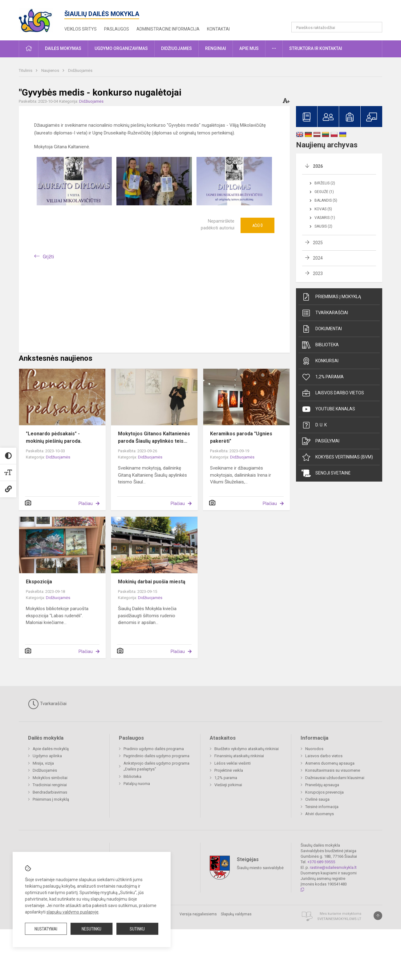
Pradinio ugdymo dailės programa (154, 748)
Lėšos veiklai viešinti (232, 763)
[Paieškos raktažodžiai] (336, 27)
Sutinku (137, 928)
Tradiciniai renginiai (50, 784)
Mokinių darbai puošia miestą (151, 582)
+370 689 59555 (321, 862)
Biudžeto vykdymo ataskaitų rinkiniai (246, 748)
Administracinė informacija (168, 29)
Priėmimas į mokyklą (331, 297)
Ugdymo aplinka (47, 756)
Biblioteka (320, 345)
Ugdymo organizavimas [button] (121, 48)
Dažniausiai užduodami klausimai (334, 777)
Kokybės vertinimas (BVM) (337, 457)
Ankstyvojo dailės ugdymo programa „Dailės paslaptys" (156, 766)
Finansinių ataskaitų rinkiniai (239, 756)
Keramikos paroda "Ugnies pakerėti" (241, 437)
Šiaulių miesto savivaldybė (260, 867)
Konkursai (320, 361)
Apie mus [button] (249, 48)
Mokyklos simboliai (50, 777)
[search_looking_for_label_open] (375, 27)
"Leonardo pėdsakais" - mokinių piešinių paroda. (54, 437)
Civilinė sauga (317, 799)
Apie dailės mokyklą (51, 748)
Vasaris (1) (324, 218)
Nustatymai (45, 928)
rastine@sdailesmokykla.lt (333, 867)
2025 (318, 242)
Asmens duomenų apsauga (329, 763)
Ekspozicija (39, 582)
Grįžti (48, 257)
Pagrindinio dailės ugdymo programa (156, 756)
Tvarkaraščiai (325, 313)
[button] (340, 13)
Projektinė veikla (228, 770)
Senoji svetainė (326, 473)
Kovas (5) (323, 209)
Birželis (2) (324, 183)
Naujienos (50, 70)
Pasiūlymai (320, 441)
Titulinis (26, 70)
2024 (318, 258)
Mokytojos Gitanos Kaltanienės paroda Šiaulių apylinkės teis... (154, 437)
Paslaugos (116, 29)
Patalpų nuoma (137, 783)
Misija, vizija (43, 763)
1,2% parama (323, 377)
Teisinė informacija (321, 806)
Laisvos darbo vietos (333, 393)
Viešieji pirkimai (228, 784)
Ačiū (257, 225)
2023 (318, 273)
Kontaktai (218, 29)
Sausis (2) (323, 226)
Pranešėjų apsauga (322, 784)
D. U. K (314, 425)
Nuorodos (314, 748)
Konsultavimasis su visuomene (332, 770)
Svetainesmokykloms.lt (339, 919)
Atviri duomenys (319, 813)
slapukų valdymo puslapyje (73, 912)
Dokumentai (322, 329)
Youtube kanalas (328, 409)
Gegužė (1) (324, 192)
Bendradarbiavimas (50, 792)
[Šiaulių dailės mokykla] (42, 19)
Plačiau (86, 503)
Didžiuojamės (80, 70)
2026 (318, 166)
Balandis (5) (325, 200)
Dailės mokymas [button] (63, 48)
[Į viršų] (378, 915)
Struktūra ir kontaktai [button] (315, 48)
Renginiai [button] (215, 48)
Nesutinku (91, 928)
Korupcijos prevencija (324, 792)
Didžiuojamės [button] (176, 48)
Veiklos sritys (80, 29)
